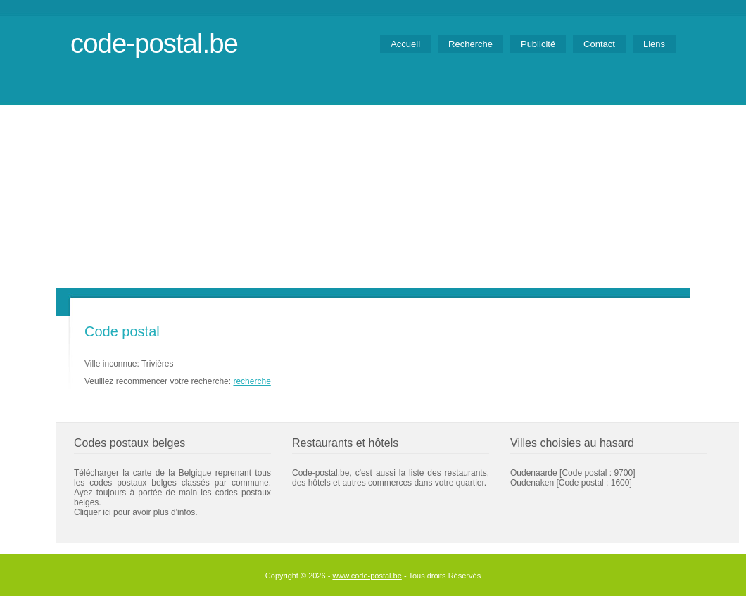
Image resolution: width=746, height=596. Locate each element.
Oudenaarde (533, 473)
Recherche (470, 44)
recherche (251, 381)
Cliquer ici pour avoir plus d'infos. (136, 512)
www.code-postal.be (366, 575)
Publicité (538, 44)
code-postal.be (154, 43)
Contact (599, 44)
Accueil (405, 44)
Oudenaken (532, 483)
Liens (654, 44)
